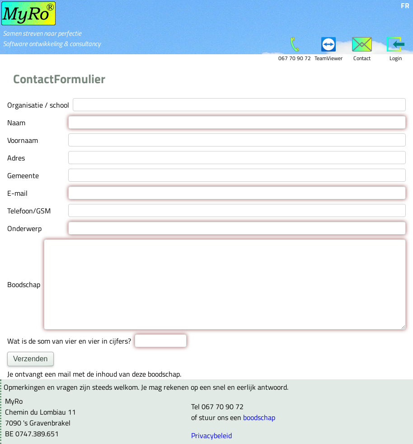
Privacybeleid (211, 435)
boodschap (259, 416)
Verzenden (30, 358)
